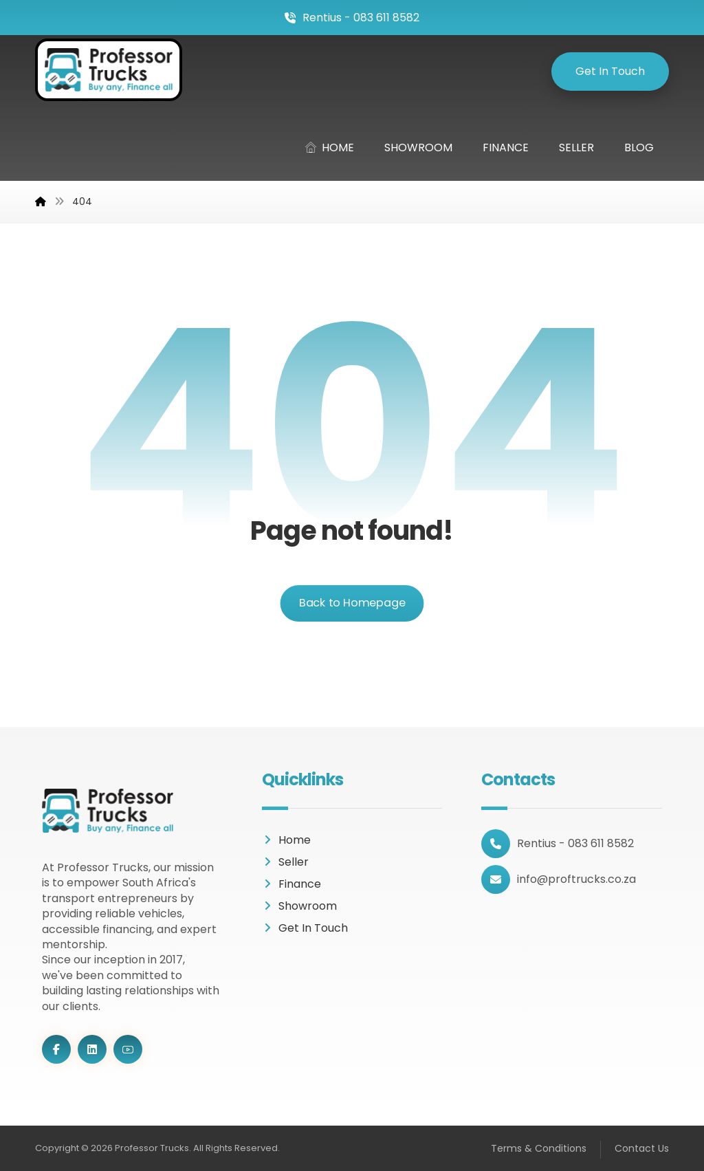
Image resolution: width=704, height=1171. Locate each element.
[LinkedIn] (92, 1049)
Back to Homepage (352, 603)
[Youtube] (127, 1049)
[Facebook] (56, 1049)
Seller (285, 862)
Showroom (299, 906)
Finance (291, 884)
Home (286, 840)
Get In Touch (305, 928)
